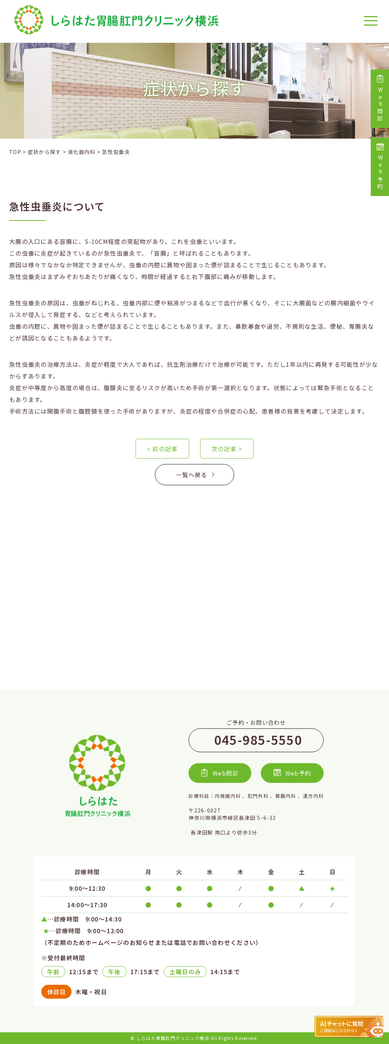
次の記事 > (227, 448)
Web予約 (380, 167)
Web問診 (380, 99)
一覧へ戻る (194, 474)
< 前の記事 (162, 448)
